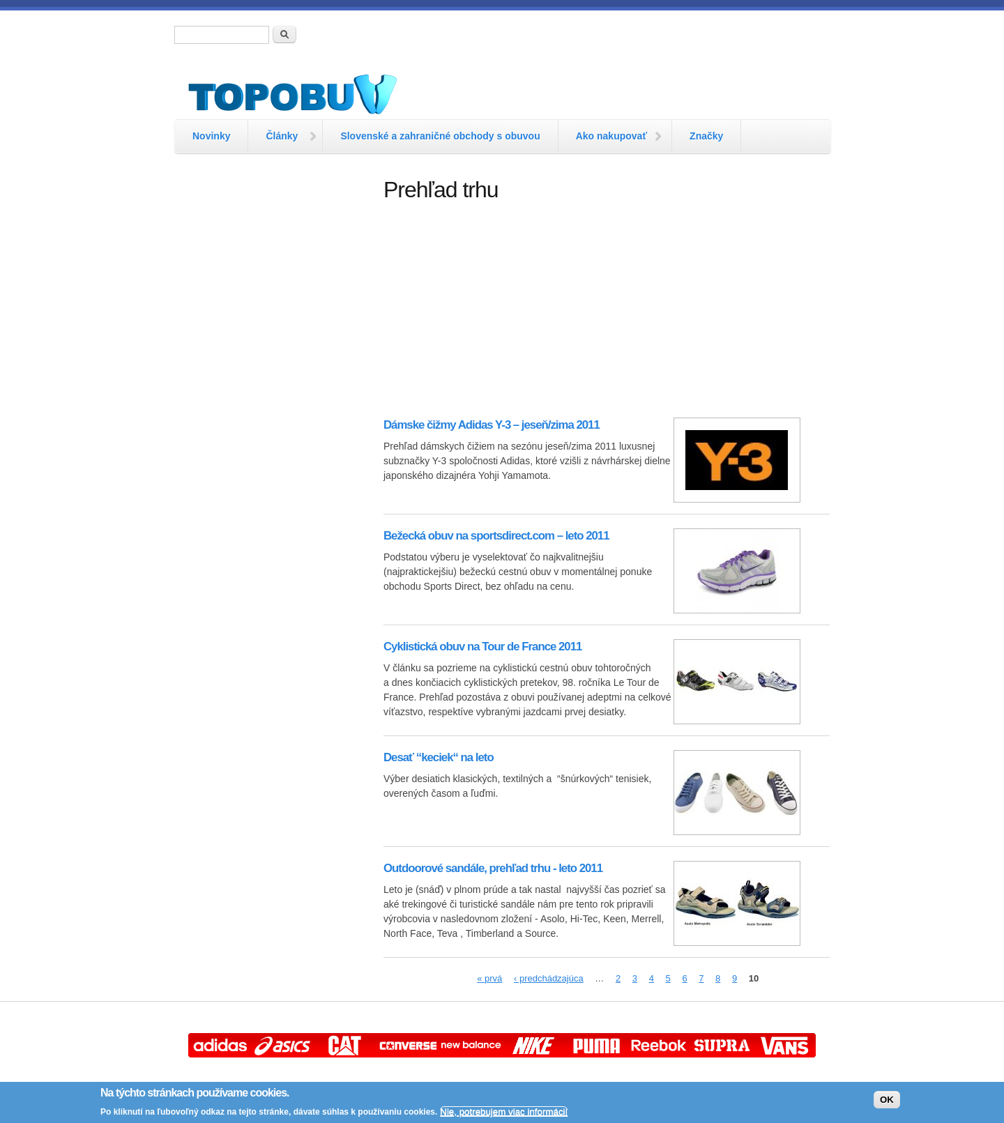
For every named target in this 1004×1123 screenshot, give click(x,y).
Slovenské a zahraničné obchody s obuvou (440, 136)
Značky (706, 136)
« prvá (489, 978)
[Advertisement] (272, 387)
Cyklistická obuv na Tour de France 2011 (482, 646)
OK (887, 1099)
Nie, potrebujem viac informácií (504, 1111)
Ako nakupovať (611, 136)
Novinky (211, 136)
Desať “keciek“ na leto (438, 757)
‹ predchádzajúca (549, 978)
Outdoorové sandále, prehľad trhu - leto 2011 (492, 868)
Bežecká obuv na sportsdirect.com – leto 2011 (496, 535)
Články (282, 136)
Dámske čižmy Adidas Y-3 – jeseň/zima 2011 (491, 424)
